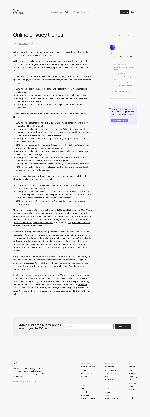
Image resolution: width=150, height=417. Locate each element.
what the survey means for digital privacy (57, 76)
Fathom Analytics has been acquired (122, 68)
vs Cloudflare (109, 380)
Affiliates (132, 373)
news (15, 44)
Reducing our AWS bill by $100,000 (121, 78)
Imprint (131, 386)
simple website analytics (79, 222)
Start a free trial (119, 120)
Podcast (84, 392)
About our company (112, 370)
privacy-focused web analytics (31, 226)
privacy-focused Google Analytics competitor (33, 222)
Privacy (107, 392)
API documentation (88, 398)
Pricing (76, 12)
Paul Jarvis (23, 44)
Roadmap (132, 383)
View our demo (86, 377)
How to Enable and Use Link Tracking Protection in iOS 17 (122, 85)
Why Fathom (65, 12)
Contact (132, 367)
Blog (82, 389)
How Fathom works (88, 367)
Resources (86, 12)
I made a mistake (118, 73)
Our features (109, 367)
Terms (107, 395)
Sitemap (132, 389)
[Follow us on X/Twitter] (129, 398)
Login (133, 12)
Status (131, 380)
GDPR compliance (111, 398)
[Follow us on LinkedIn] (135, 398)
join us (19, 376)
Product (54, 12)
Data (130, 370)
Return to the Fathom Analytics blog (122, 36)
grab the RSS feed (39, 328)
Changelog (133, 377)
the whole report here (50, 80)
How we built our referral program (121, 92)
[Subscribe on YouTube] (132, 398)
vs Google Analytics (112, 373)
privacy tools (76, 275)
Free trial (125, 12)
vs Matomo (109, 377)
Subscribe (123, 326)
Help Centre (85, 395)
